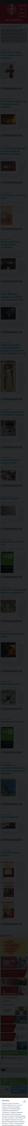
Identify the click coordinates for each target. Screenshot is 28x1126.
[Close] (24, 1101)
